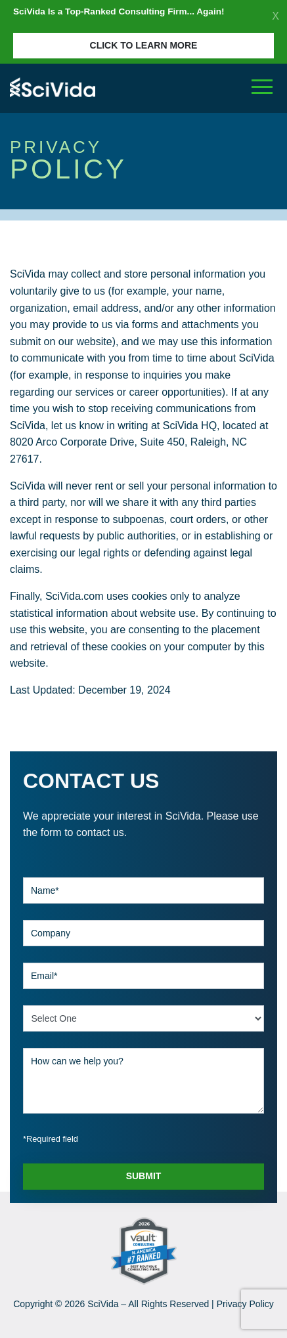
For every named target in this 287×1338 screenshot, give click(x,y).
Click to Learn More (144, 45)
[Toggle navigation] (261, 87)
